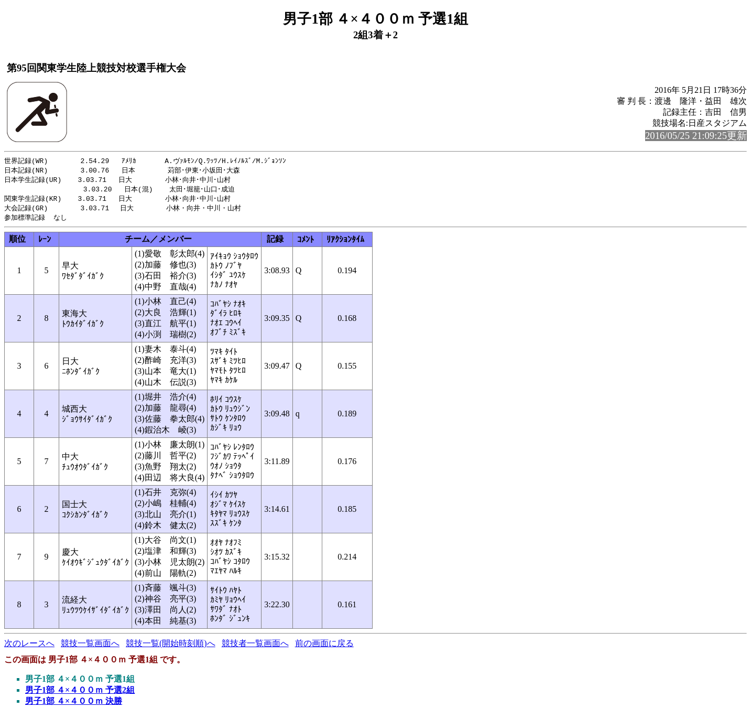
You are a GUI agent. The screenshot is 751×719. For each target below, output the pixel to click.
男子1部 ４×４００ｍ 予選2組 (80, 693)
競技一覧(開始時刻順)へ (170, 646)
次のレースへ (29, 646)
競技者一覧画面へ (255, 646)
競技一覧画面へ (90, 646)
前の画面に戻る (324, 646)
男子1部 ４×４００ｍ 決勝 (73, 704)
